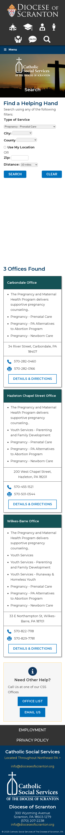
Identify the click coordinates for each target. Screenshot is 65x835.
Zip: (7, 158)
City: (7, 133)
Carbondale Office (22, 283)
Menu (10, 49)
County (10, 140)
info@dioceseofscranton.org (32, 766)
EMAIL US (32, 712)
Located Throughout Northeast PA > (33, 758)
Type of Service (17, 120)
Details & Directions (32, 379)
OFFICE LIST (32, 701)
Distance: (12, 164)
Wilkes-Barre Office (23, 521)
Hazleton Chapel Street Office (31, 396)
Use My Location (20, 147)
